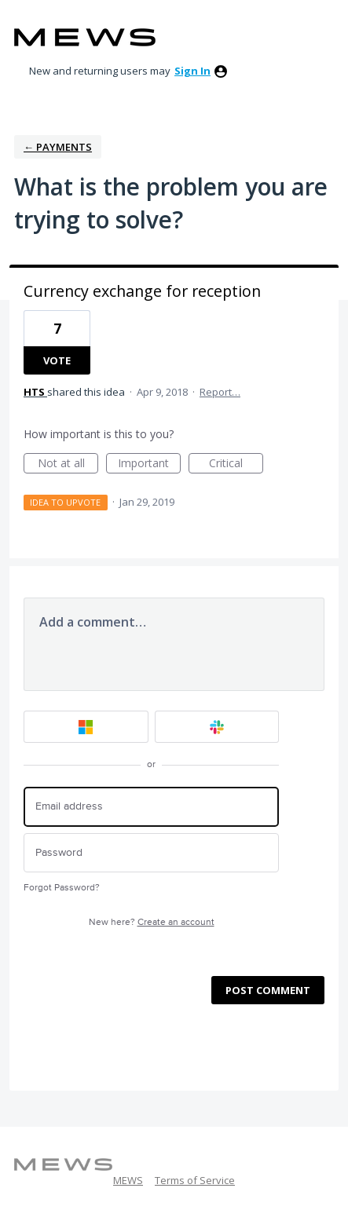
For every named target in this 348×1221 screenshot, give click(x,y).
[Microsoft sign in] (86, 727)
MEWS (128, 1180)
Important (149, 464)
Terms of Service (195, 1180)
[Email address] (151, 807)
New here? (151, 922)
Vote (57, 360)
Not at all (68, 464)
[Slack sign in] (217, 727)
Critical (236, 464)
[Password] (151, 853)
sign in (192, 71)
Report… (220, 392)
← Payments (58, 147)
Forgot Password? (62, 888)
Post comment (267, 990)
